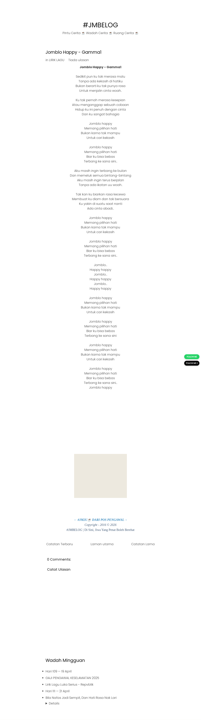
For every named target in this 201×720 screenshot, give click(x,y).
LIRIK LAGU (56, 60)
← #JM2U (80, 519)
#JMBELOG (100, 25)
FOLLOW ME (192, 356)
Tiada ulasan (78, 60)
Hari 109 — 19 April (59, 671)
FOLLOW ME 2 (192, 363)
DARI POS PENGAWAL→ (109, 519)
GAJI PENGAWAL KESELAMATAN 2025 (72, 678)
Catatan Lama (143, 544)
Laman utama (102, 544)
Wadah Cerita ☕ (99, 33)
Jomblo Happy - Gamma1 (73, 52)
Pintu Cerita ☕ (73, 33)
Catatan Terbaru (59, 544)
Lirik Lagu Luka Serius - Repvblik (69, 684)
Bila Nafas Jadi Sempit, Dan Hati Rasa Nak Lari (81, 697)
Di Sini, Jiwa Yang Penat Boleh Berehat (109, 530)
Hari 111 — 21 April (58, 691)
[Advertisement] (100, 476)
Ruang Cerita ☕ (126, 33)
